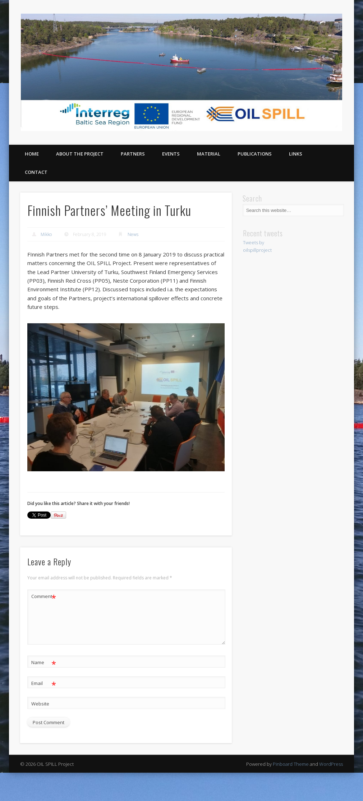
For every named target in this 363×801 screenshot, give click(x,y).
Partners (133, 154)
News (133, 234)
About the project (80, 154)
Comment (43, 596)
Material (208, 154)
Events (171, 154)
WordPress (331, 764)
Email (43, 683)
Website (40, 703)
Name (43, 662)
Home (32, 154)
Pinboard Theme (291, 764)
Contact (36, 172)
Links (295, 154)
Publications (255, 154)
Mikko (46, 234)
